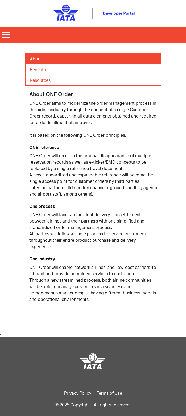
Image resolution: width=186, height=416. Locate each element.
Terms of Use (109, 393)
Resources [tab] (40, 80)
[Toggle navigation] (6, 35)
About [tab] (36, 59)
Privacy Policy (77, 393)
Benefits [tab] (38, 69)
